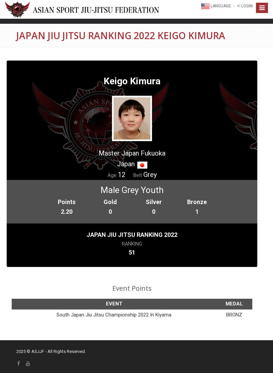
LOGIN (245, 6)
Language (216, 6)
